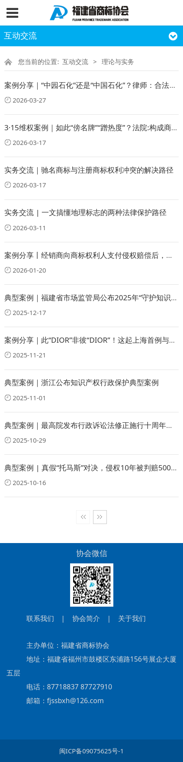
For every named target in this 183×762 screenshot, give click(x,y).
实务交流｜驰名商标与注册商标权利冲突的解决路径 (88, 170)
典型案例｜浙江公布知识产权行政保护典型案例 (81, 382)
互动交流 (75, 61)
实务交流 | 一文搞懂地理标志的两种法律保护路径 (85, 212)
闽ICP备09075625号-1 (91, 750)
